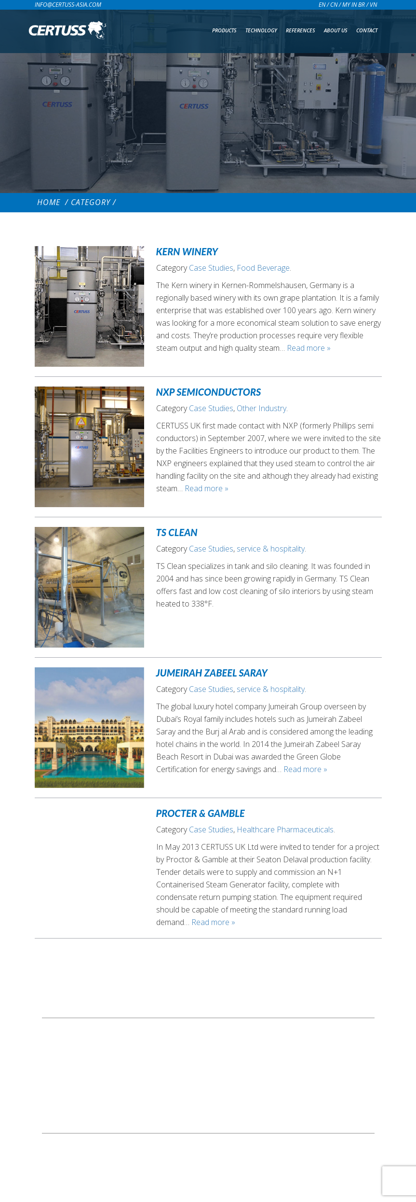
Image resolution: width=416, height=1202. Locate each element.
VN (373, 4)
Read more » (309, 348)
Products (224, 30)
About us (336, 30)
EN (322, 4)
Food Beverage (263, 268)
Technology (261, 30)
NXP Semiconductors (208, 392)
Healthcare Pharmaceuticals (285, 829)
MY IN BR (353, 4)
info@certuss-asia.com (68, 4)
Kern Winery (187, 251)
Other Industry (261, 408)
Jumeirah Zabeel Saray (212, 672)
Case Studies (211, 268)
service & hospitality (271, 548)
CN (333, 4)
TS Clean (177, 532)
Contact (366, 30)
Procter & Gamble (200, 813)
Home (48, 202)
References (300, 30)
